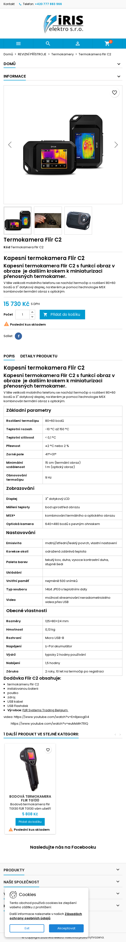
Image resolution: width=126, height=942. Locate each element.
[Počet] (22, 314)
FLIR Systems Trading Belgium (45, 710)
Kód (7, 247)
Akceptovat (66, 928)
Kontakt (9, 4)
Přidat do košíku (61, 314)
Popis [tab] (9, 356)
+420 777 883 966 (48, 4)
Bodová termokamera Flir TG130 (30, 798)
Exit (27, 928)
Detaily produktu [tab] (38, 356)
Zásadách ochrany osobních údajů (46, 916)
